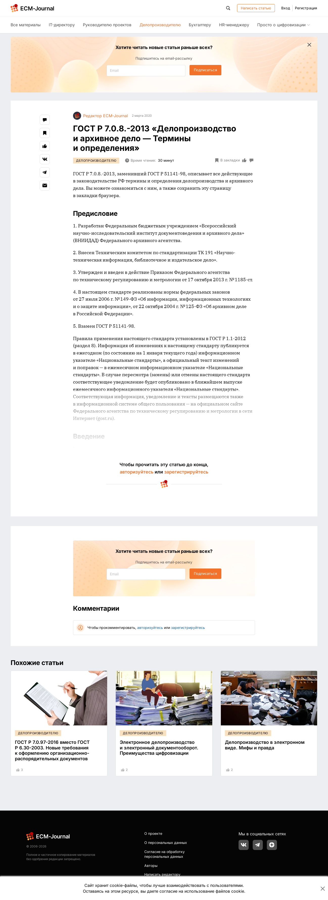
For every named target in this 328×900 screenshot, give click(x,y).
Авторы (150, 865)
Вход (285, 8)
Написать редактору (162, 874)
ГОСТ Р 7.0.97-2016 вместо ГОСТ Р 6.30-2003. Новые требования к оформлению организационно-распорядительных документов (52, 750)
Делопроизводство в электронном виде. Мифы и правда (264, 745)
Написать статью (256, 8)
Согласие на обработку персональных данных (164, 854)
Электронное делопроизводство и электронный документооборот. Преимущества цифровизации (159, 748)
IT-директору (62, 24)
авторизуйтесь (136, 472)
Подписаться (205, 70)
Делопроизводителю (160, 24)
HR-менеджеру (234, 24)
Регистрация (306, 8)
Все (26, 24)
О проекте (153, 833)
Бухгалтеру (200, 24)
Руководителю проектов (107, 24)
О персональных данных (165, 842)
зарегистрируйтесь (186, 472)
